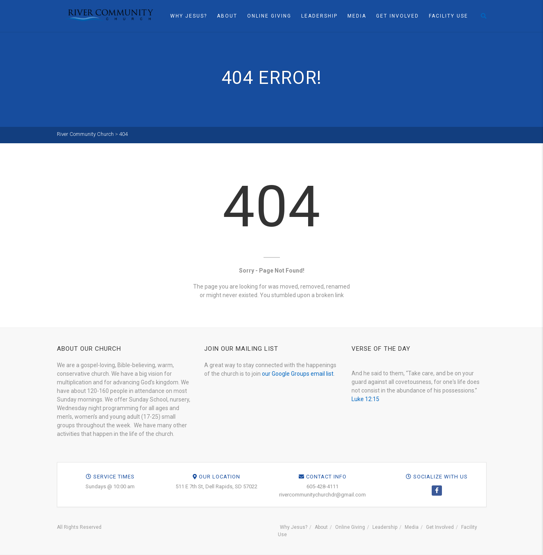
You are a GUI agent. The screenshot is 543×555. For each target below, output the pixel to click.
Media (356, 16)
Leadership (319, 16)
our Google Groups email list (297, 373)
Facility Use (448, 16)
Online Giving (269, 16)
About (227, 16)
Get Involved (397, 16)
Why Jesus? (188, 16)
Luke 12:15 (365, 399)
